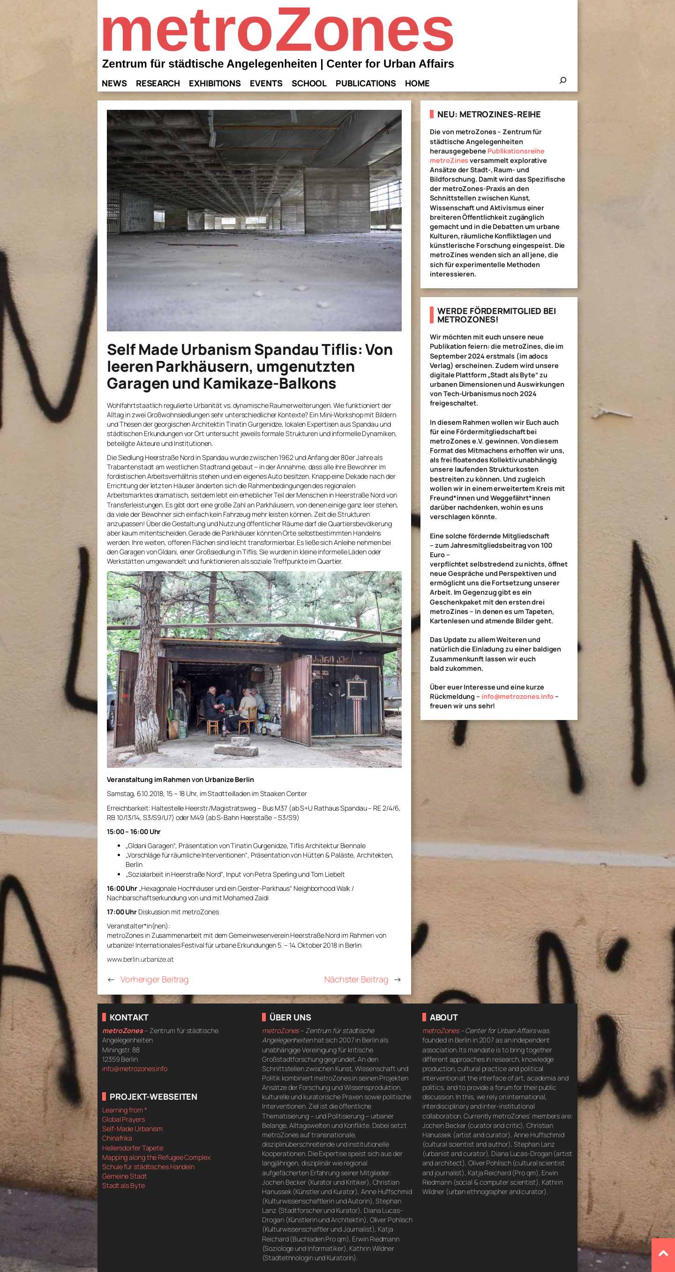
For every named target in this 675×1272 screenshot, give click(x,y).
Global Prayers (123, 1119)
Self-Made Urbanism (132, 1128)
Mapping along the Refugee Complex (156, 1157)
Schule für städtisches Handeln (148, 1166)
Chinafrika (117, 1138)
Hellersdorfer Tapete (132, 1147)
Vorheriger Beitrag (154, 979)
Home (417, 83)
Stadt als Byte (123, 1185)
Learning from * (124, 1109)
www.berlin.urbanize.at (140, 959)
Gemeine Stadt (124, 1176)
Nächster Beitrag (356, 979)
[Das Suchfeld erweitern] (563, 83)
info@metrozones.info (517, 696)
